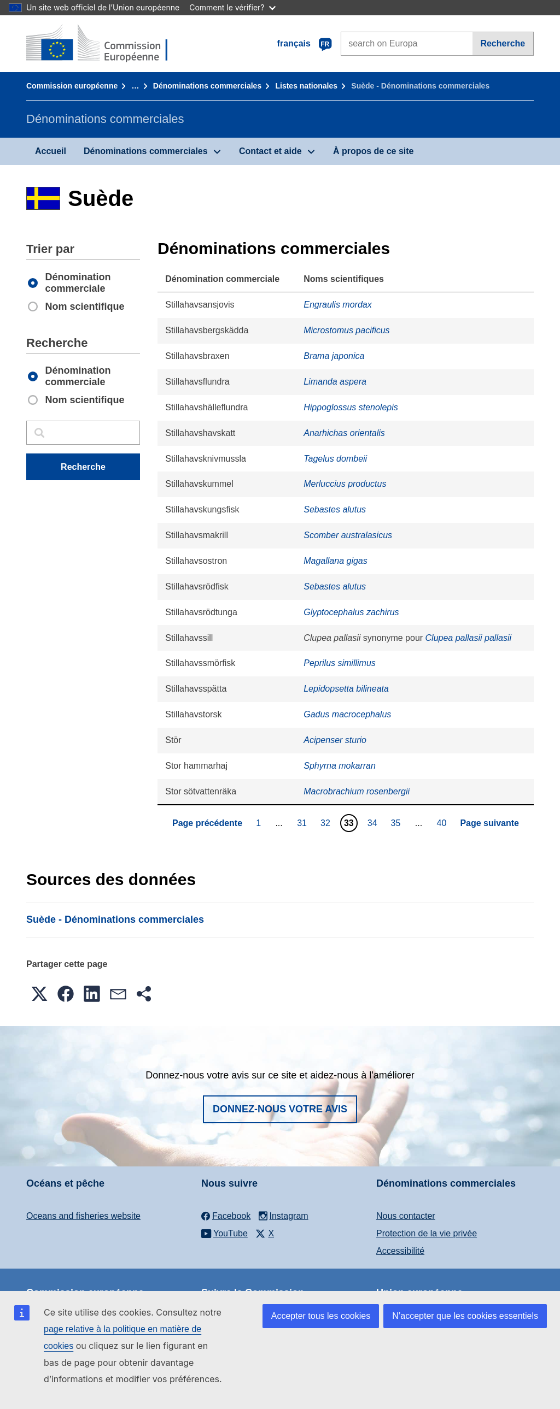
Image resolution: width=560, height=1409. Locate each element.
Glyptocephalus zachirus (351, 612)
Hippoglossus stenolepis (351, 407)
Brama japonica (334, 356)
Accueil (50, 151)
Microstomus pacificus (346, 330)
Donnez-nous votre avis (280, 1109)
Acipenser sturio (335, 740)
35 (397, 823)
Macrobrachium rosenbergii (357, 791)
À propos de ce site (373, 151)
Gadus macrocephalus (347, 714)
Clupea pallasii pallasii (468, 637)
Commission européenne (72, 85)
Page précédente (207, 823)
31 (303, 823)
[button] (39, 994)
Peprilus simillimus (340, 663)
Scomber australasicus (348, 535)
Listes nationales (306, 85)
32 (326, 823)
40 (443, 823)
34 (374, 823)
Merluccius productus (345, 483)
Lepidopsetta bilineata (346, 688)
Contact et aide (270, 151)
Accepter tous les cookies (320, 1315)
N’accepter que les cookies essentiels (465, 1315)
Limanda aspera (335, 381)
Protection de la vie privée (426, 1233)
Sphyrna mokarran (340, 765)
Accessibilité (400, 1250)
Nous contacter (405, 1216)
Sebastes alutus (335, 509)
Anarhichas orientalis (344, 433)
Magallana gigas (336, 560)
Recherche (502, 43)
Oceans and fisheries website (83, 1216)
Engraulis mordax (338, 304)
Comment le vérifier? (232, 7)
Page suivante (489, 823)
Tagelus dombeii (335, 458)
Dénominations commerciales (207, 85)
